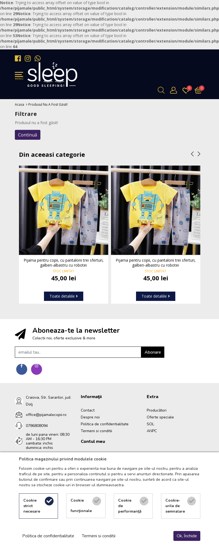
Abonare (153, 352)
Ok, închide (187, 536)
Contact (88, 410)
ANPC (152, 431)
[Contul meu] (175, 90)
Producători (157, 410)
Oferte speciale (160, 417)
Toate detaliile (63, 296)
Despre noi (90, 417)
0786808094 (37, 425)
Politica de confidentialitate (105, 424)
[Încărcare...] (199, 90)
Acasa (19, 104)
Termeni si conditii (96, 431)
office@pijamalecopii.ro (46, 414)
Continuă (27, 135)
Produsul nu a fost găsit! (48, 104)
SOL (150, 424)
